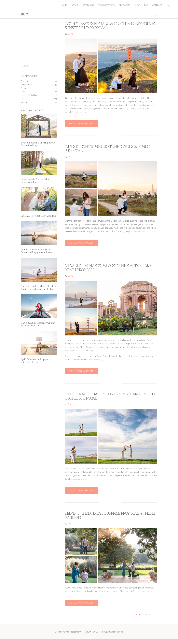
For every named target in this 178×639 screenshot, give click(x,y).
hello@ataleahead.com (112, 631)
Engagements (106, 5)
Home (64, 5)
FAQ (146, 5)
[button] (168, 5)
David (70, 34)
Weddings (88, 5)
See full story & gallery (81, 123)
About (74, 5)
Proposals (124, 5)
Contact (157, 5)
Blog (137, 5)
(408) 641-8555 (92, 631)
